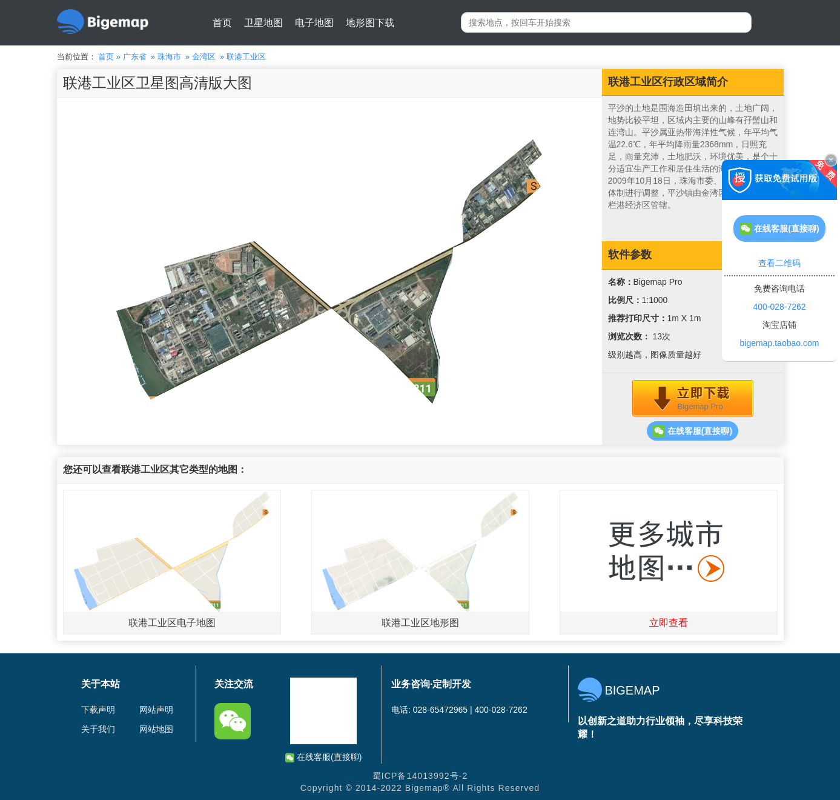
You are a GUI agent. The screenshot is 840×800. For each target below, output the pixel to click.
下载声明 (98, 710)
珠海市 (169, 56)
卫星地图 (263, 23)
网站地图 (156, 729)
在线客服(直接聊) (692, 431)
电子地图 (314, 23)
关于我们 (98, 729)
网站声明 (156, 710)
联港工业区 (246, 56)
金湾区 (204, 56)
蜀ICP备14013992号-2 (420, 776)
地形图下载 (370, 23)
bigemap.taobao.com (779, 343)
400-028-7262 (779, 307)
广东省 (135, 56)
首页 (222, 23)
